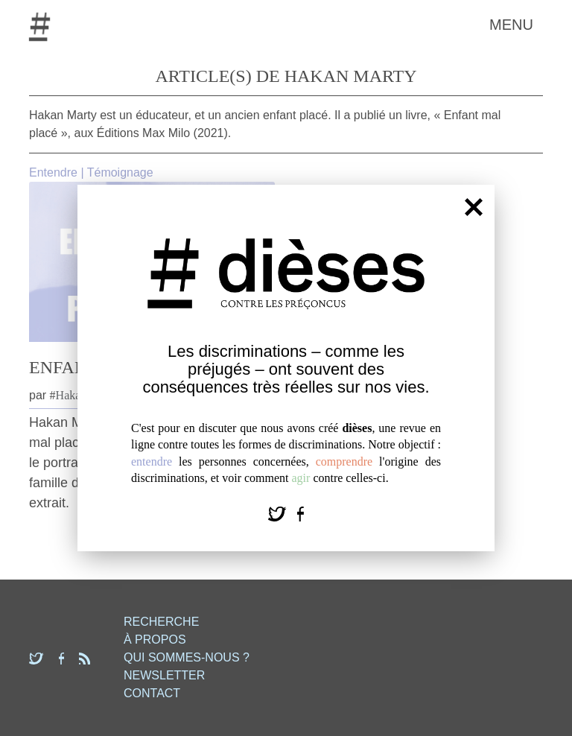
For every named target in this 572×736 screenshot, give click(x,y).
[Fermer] (474, 206)
